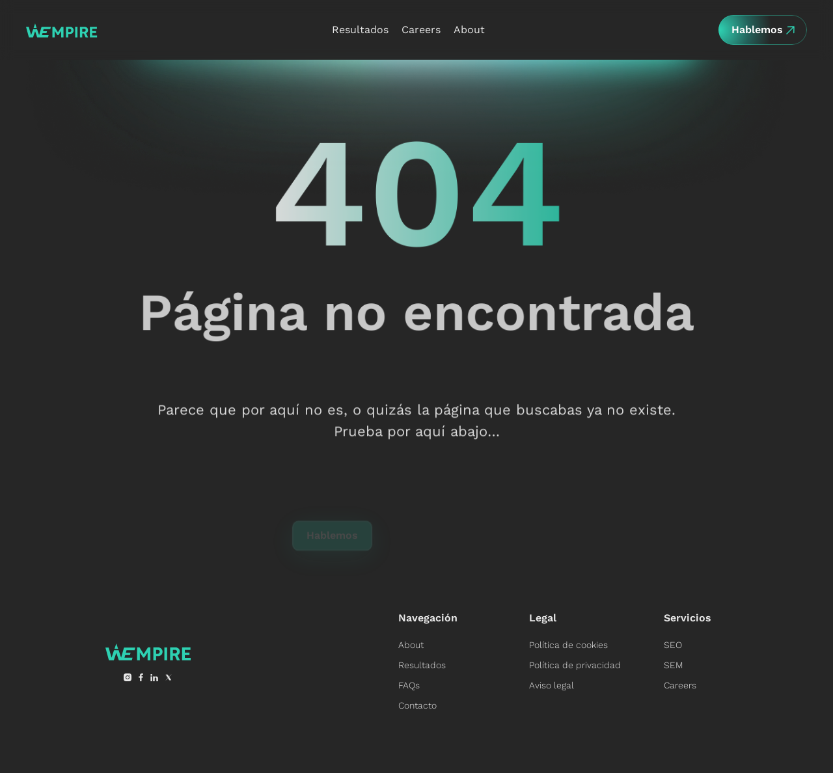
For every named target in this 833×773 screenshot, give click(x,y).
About (411, 645)
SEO (673, 645)
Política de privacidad (575, 665)
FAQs (409, 685)
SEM (673, 665)
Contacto (417, 705)
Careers (680, 685)
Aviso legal (551, 685)
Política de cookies (568, 645)
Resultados (422, 665)
